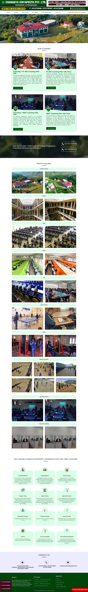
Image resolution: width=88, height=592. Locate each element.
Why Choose (25, 12)
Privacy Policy (59, 584)
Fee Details (35, 12)
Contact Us (57, 12)
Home (8, 12)
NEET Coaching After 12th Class (41, 585)
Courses (16, 12)
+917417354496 (70, 144)
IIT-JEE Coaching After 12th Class (41, 581)
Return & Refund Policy (61, 586)
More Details (18, 88)
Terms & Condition (60, 582)
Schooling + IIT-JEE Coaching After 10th (43, 579)
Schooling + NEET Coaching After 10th (42, 583)
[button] (6, 26)
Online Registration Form (79, 589)
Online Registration (46, 12)
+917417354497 (70, 149)
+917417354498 (47, 567)
